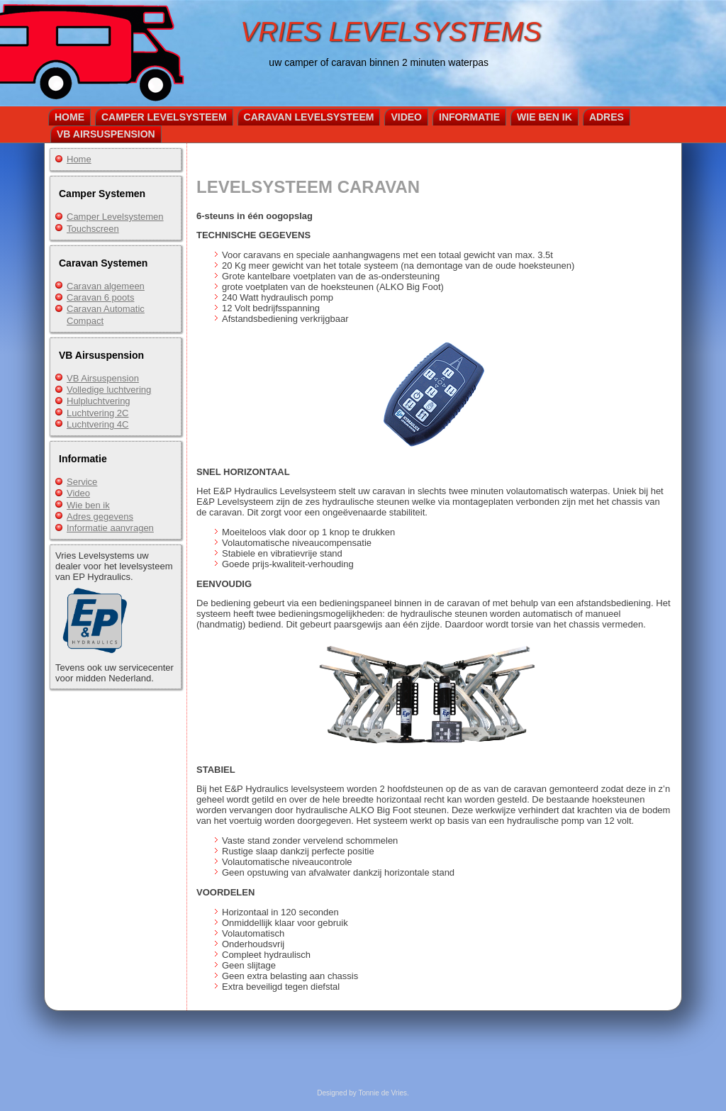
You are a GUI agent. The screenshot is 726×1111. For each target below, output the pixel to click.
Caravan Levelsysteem (309, 117)
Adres (606, 117)
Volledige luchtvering (109, 389)
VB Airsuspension (106, 134)
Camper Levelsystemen (115, 216)
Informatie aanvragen (110, 528)
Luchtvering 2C (97, 413)
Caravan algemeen (106, 286)
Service (82, 481)
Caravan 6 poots (100, 297)
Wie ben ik (544, 117)
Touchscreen (93, 228)
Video (406, 117)
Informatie (469, 117)
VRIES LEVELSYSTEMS (391, 32)
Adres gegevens (100, 516)
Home (69, 117)
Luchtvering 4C (97, 424)
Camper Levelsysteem (164, 117)
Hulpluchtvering (98, 401)
